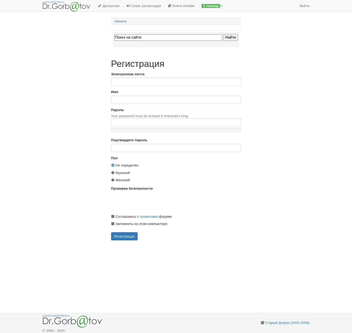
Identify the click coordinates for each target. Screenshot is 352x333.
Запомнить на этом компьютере (139, 224)
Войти (305, 6)
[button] (212, 6)
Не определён (125, 165)
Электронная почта (128, 74)
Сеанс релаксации (143, 6)
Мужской (120, 173)
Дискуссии (108, 6)
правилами (149, 216)
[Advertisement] (181, 276)
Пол (114, 158)
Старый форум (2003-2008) (287, 323)
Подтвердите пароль (129, 140)
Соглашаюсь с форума (141, 216)
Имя (114, 92)
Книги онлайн (181, 6)
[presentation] (146, 201)
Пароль (117, 110)
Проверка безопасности (132, 188)
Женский (120, 180)
